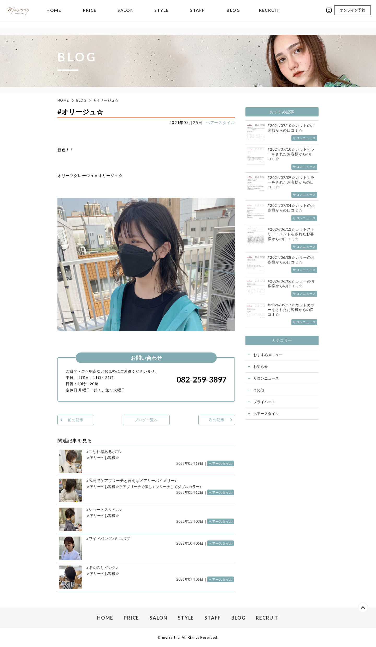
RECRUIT (269, 14)
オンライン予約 (352, 14)
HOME (53, 14)
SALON (126, 14)
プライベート (264, 401)
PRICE (90, 14)
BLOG (233, 14)
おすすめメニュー (268, 354)
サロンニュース (266, 378)
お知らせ (260, 366)
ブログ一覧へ (146, 419)
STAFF (197, 14)
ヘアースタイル (220, 122)
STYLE (161, 14)
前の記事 (75, 419)
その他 (258, 390)
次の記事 (216, 419)
